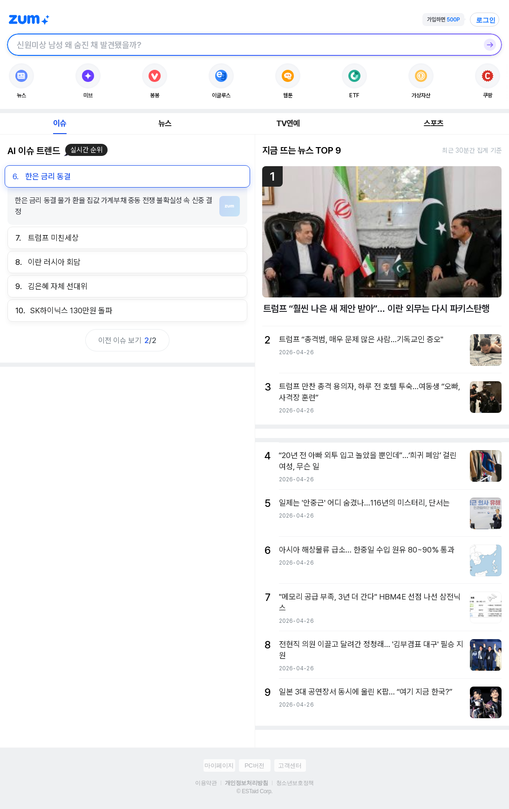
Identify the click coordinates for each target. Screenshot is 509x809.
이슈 (59, 123)
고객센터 (289, 765)
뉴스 (164, 123)
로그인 (485, 20)
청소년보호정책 (295, 783)
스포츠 (434, 123)
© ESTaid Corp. (254, 791)
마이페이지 (219, 765)
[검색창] (242, 44)
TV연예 (288, 123)
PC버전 (254, 765)
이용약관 (206, 783)
